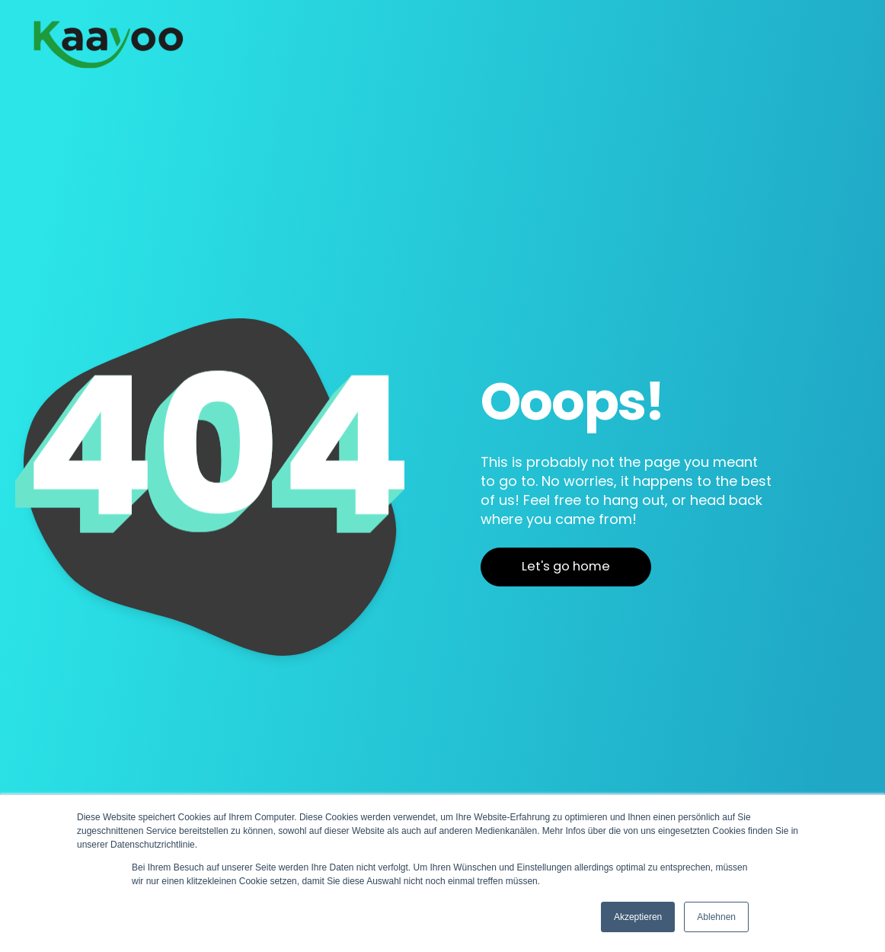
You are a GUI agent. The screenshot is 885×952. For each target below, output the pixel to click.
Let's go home (566, 566)
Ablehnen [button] (716, 917)
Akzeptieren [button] (638, 917)
